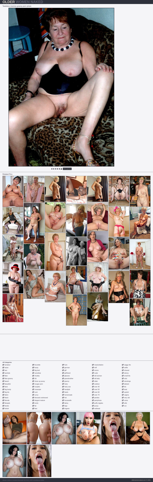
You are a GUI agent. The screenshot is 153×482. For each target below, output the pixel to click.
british (6, 408)
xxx (124, 406)
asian (5, 367)
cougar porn (37, 384)
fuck (64, 365)
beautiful (7, 384)
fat (34, 406)
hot (64, 397)
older (95, 381)
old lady (96, 378)
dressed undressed (40, 397)
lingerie (65, 408)
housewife (67, 400)
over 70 (96, 395)
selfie (125, 367)
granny (65, 381)
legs (64, 406)
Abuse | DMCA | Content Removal (13, 480)
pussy (95, 406)
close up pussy (38, 381)
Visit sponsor (67, 169)
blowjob (6, 403)
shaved (125, 370)
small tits (126, 376)
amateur (6, 365)
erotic (35, 403)
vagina (125, 395)
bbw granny (8, 378)
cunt (35, 392)
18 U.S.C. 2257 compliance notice (34, 480)
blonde (6, 400)
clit (34, 378)
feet (34, 408)
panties (95, 397)
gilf (64, 370)
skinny (125, 373)
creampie (36, 389)
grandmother (67, 378)
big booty (7, 389)
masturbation (97, 365)
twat (124, 389)
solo (124, 378)
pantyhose (96, 400)
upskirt (125, 392)
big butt (36, 370)
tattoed (125, 384)
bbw (5, 376)
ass (5, 370)
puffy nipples (97, 403)
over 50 (96, 389)
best (5, 387)
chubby (36, 376)
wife (124, 403)
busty (35, 367)
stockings (126, 381)
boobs (6, 406)
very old (126, 397)
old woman (97, 376)
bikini (5, 395)
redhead (96, 408)
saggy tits (126, 365)
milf (94, 367)
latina (65, 403)
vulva (125, 400)
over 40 (96, 387)
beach (6, 381)
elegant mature (38, 400)
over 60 (96, 392)
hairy (65, 384)
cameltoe (36, 373)
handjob (66, 389)
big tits (6, 392)
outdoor (96, 384)
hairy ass (66, 387)
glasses (66, 376)
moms (95, 370)
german (66, 367)
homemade (67, 395)
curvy (35, 395)
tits (124, 387)
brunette (36, 365)
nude (95, 373)
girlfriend (66, 373)
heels (65, 392)
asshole (6, 373)
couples (36, 387)
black (5, 397)
